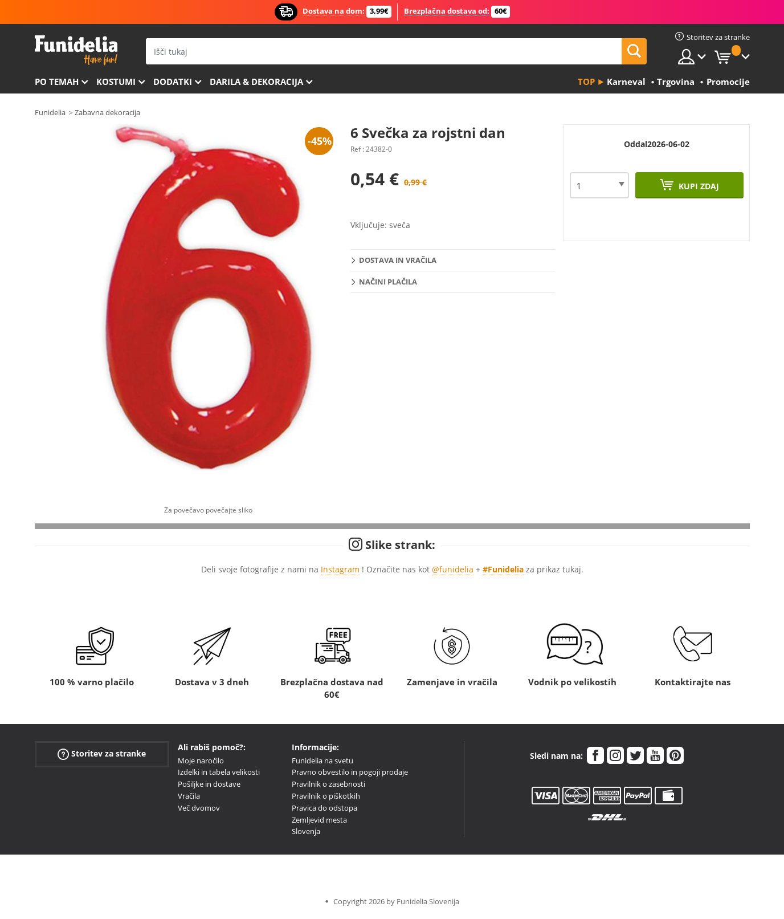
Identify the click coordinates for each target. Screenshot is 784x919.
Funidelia (50, 112)
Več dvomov (199, 808)
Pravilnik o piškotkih (326, 796)
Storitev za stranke (102, 753)
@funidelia (452, 569)
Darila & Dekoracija (256, 81)
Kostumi (116, 81)
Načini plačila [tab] (388, 281)
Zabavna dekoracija (107, 112)
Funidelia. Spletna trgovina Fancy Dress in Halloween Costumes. (76, 50)
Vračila (189, 796)
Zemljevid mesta (319, 820)
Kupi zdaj (697, 186)
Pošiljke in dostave (209, 784)
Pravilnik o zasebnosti (328, 784)
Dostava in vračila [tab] (397, 260)
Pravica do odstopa (324, 808)
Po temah (57, 81)
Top (586, 81)
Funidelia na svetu (322, 760)
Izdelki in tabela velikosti (219, 772)
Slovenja (306, 831)
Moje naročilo (201, 760)
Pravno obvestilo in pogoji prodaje (350, 772)
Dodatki (172, 81)
